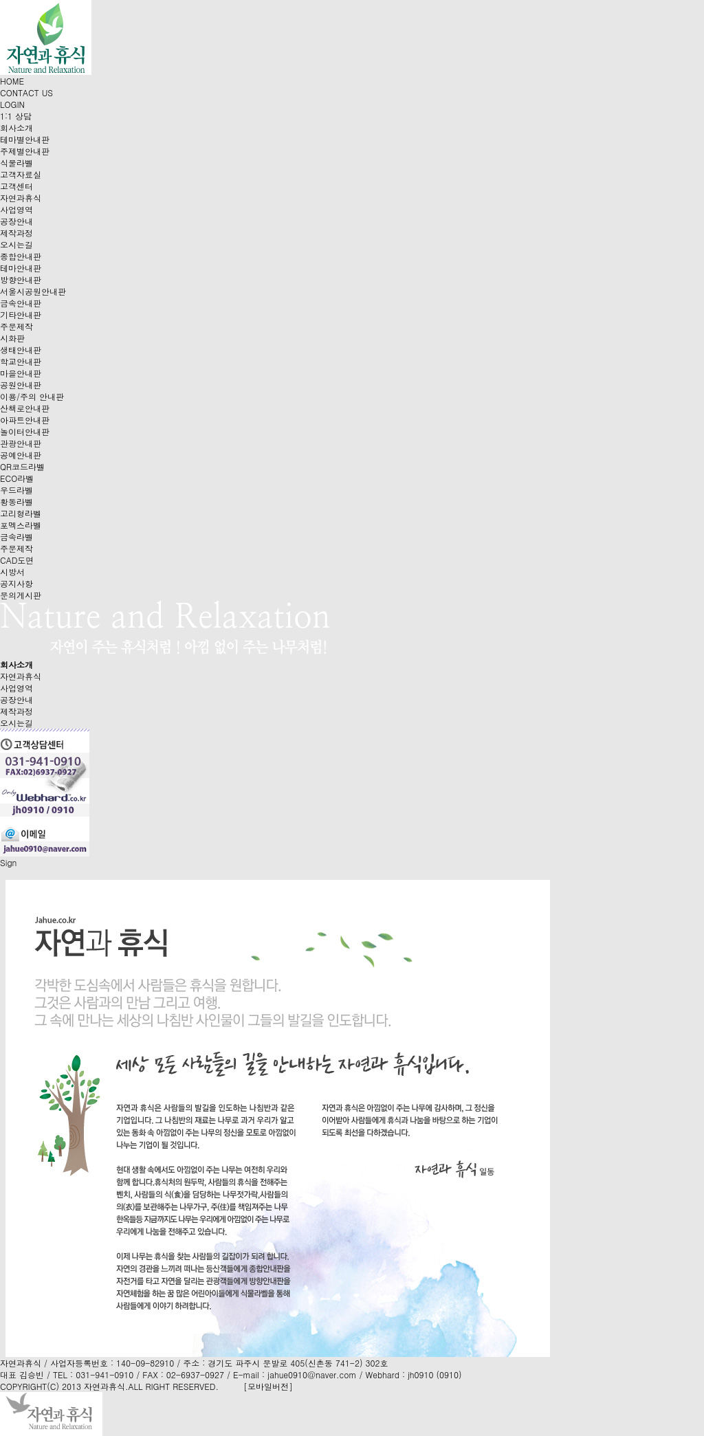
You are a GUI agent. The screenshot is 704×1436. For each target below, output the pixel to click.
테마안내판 (20, 268)
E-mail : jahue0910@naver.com (295, 1374)
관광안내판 (20, 443)
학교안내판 (20, 361)
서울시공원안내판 (33, 291)
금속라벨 (16, 536)
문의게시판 (20, 595)
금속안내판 (20, 303)
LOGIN (12, 104)
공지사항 (16, 583)
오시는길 (16, 244)
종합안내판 (20, 256)
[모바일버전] (268, 1386)
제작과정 (16, 233)
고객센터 (16, 186)
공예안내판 (20, 455)
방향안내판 (20, 279)
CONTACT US (26, 92)
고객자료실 (20, 174)
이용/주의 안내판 (32, 396)
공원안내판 (20, 384)
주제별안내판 (25, 151)
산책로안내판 (25, 408)
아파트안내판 (25, 420)
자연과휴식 (20, 197)
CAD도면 (17, 560)
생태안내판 (20, 349)
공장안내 (16, 221)
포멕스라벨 (20, 525)
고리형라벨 (20, 513)
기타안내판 (20, 314)
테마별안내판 (25, 139)
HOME (12, 81)
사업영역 (16, 209)
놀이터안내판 (25, 431)
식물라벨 (16, 162)
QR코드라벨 (22, 466)
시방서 (12, 571)
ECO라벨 (17, 478)
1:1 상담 (16, 116)
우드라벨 (16, 490)
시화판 (12, 338)
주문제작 (16, 326)
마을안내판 (20, 373)
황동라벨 (16, 501)
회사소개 (16, 127)
